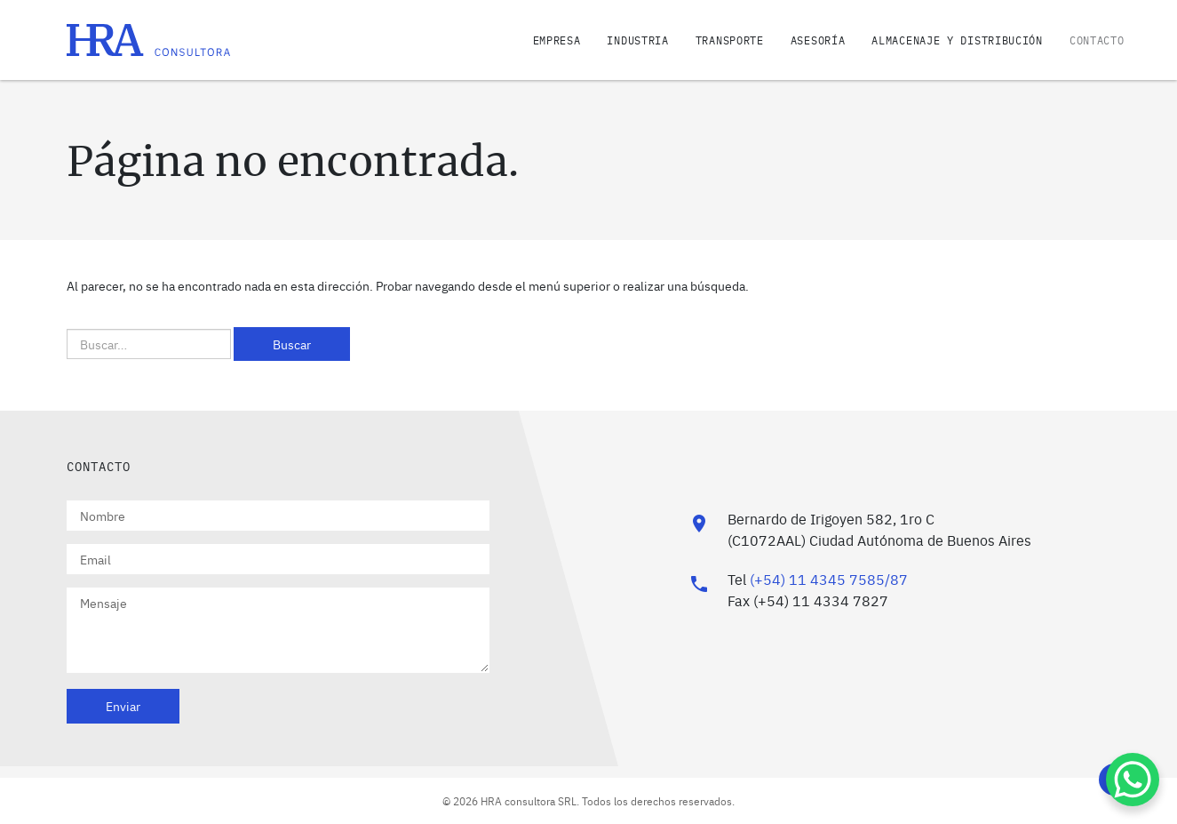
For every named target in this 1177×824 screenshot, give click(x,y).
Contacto (1097, 40)
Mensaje (278, 630)
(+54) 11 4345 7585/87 (829, 578)
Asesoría (818, 40)
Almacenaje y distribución (957, 40)
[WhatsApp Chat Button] (1132, 779)
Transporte (730, 40)
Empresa (557, 40)
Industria (637, 40)
